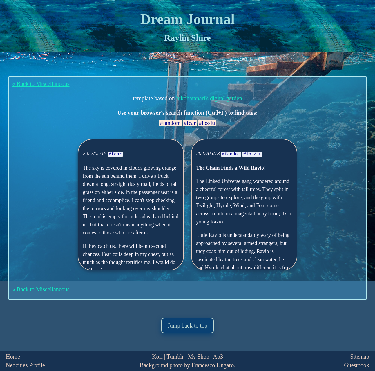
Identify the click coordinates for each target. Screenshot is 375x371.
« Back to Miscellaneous (40, 84)
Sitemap (359, 356)
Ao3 (218, 356)
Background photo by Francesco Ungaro (187, 365)
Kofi (157, 356)
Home (13, 356)
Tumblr (175, 356)
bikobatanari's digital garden (209, 98)
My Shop (198, 356)
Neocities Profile (25, 365)
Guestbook (356, 365)
